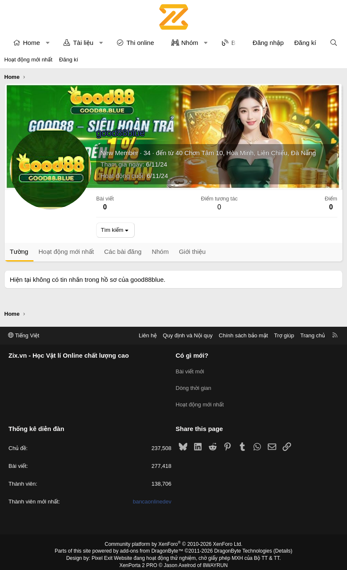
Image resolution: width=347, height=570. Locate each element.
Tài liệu (83, 42)
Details (283, 546)
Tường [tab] (19, 251)
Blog (237, 42)
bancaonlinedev (152, 496)
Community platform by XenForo (173, 539)
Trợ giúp (284, 335)
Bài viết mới (190, 370)
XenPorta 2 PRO (138, 560)
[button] (47, 42)
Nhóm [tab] (160, 251)
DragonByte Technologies (243, 546)
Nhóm (189, 42)
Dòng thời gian (193, 385)
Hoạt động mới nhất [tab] (66, 251)
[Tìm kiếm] (334, 42)
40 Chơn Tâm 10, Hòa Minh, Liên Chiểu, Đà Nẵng (245, 152)
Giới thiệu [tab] (192, 251)
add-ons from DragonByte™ (151, 546)
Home (31, 42)
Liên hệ (147, 335)
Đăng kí (68, 59)
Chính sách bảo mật (243, 335)
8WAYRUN (215, 560)
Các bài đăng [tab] (123, 251)
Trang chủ (312, 335)
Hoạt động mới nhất (28, 59)
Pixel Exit (102, 553)
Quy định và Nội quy (188, 335)
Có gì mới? (192, 355)
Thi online (140, 42)
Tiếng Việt (23, 335)
